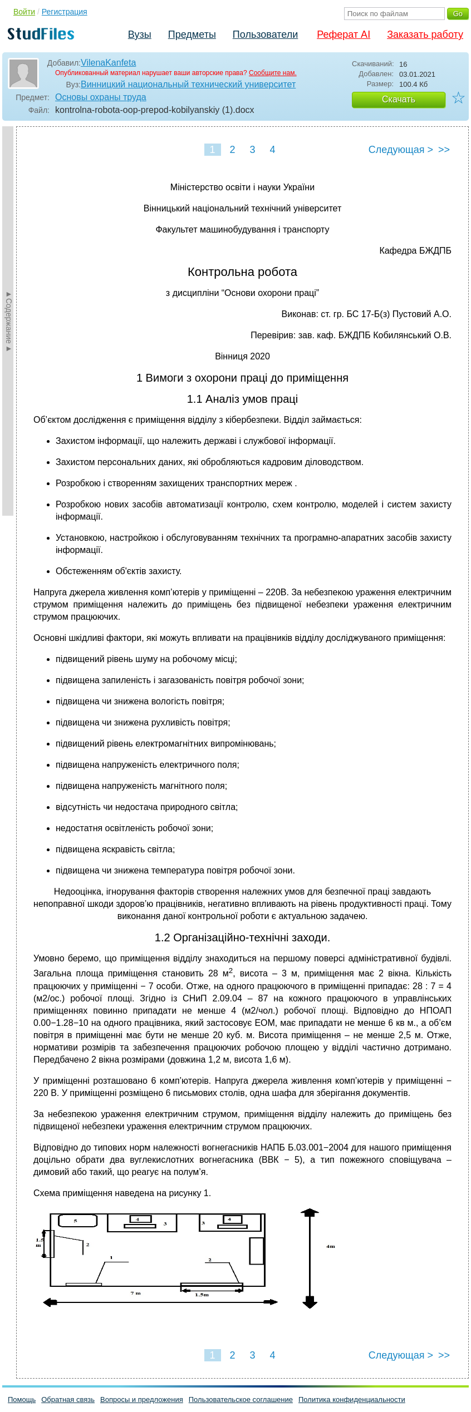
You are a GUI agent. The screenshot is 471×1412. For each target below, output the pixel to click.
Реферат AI (343, 34)
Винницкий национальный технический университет (188, 84)
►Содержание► (8, 321)
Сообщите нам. (273, 73)
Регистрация (64, 11)
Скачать (398, 99)
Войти (24, 11)
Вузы (139, 34)
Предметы (192, 34)
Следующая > (401, 149)
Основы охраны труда (100, 97)
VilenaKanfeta (108, 62)
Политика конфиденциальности (351, 1399)
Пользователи (265, 34)
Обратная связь (68, 1399)
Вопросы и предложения (141, 1399)
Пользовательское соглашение (241, 1399)
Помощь (22, 1399)
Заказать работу (425, 34)
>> (444, 149)
